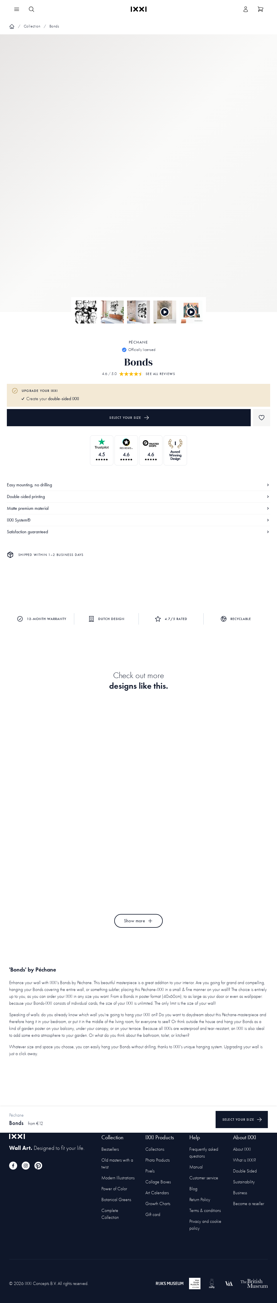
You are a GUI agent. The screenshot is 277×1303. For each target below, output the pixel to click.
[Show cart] (260, 9)
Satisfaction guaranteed (138, 531)
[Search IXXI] (31, 9)
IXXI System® (138, 520)
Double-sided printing (138, 496)
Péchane (138, 342)
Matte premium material (138, 508)
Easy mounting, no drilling (138, 484)
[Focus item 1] (138, 178)
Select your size (129, 417)
